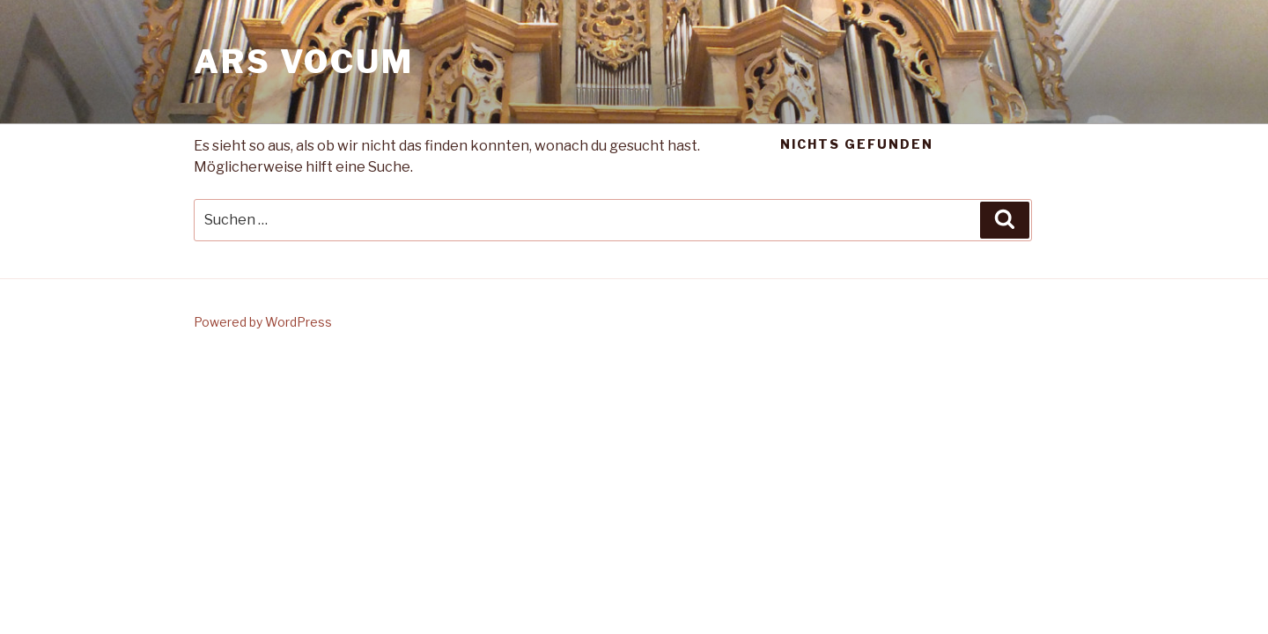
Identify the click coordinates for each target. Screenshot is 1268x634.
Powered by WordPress (263, 321)
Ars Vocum (304, 61)
